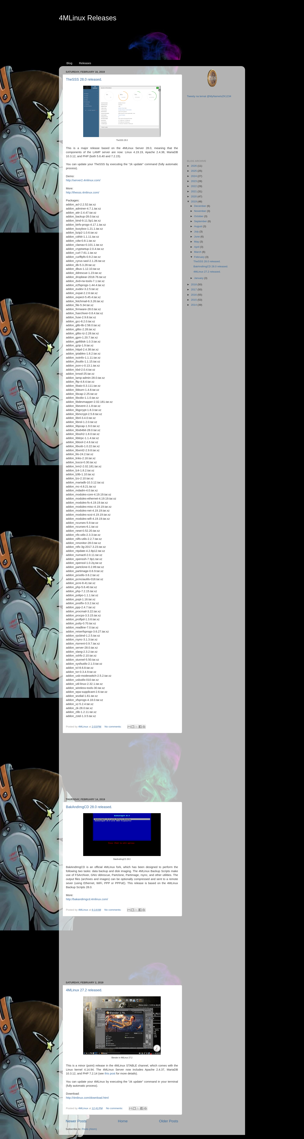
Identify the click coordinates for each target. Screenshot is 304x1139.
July (197, 231)
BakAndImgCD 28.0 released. (89, 807)
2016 (194, 294)
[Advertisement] (152, 37)
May (197, 241)
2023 (194, 181)
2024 (194, 176)
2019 (194, 201)
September (201, 221)
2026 (194, 165)
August (198, 226)
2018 (194, 284)
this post (109, 1073)
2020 (194, 196)
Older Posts (168, 1121)
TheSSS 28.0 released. (84, 79)
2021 (194, 191)
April (197, 246)
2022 (194, 186)
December (200, 206)
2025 (194, 170)
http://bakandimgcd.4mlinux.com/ (87, 899)
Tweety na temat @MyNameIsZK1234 (209, 96)
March (198, 251)
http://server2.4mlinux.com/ (83, 180)
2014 (194, 304)
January (199, 278)
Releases (85, 63)
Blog (69, 63)
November (200, 211)
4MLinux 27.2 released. (84, 990)
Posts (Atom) (89, 1129)
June (197, 236)
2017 (194, 289)
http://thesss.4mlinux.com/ (82, 192)
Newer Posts (76, 1121)
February (199, 256)
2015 (194, 299)
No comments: (113, 726)
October (199, 216)
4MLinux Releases (87, 18)
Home (123, 1121)
